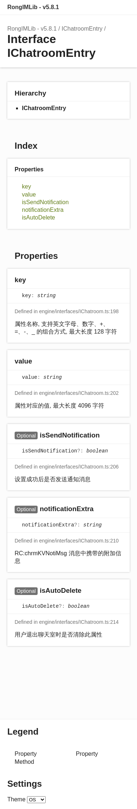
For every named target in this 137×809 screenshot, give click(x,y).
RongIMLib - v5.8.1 (33, 7)
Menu (122, 7)
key (26, 186)
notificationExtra (43, 210)
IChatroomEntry (82, 29)
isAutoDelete (38, 217)
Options (107, 7)
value (29, 194)
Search (93, 7)
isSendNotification (45, 202)
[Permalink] (33, 280)
